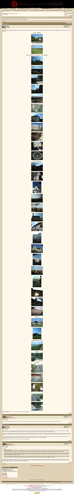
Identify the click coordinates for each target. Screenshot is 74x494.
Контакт (62, 10)
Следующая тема (40, 465)
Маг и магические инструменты (32, 486)
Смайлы (3, 473)
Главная (11, 10)
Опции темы (68, 22)
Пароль (65, 14)
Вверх (71, 481)
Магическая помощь (57, 2)
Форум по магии (50, 2)
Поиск (47, 17)
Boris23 (9, 416)
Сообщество (36, 17)
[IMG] (3, 474)
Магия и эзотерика (6, 13)
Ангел (6, 25)
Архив (68, 481)
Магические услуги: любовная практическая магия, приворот (32, 485)
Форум (29, 10)
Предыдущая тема (34, 465)
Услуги (45, 10)
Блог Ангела (15, 13)
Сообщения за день (42, 17)
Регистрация (28, 17)
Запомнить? (69, 13)
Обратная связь (63, 481)
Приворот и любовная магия (23, 2)
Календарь (32, 17)
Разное (11, 13)
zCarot (46, 488)
